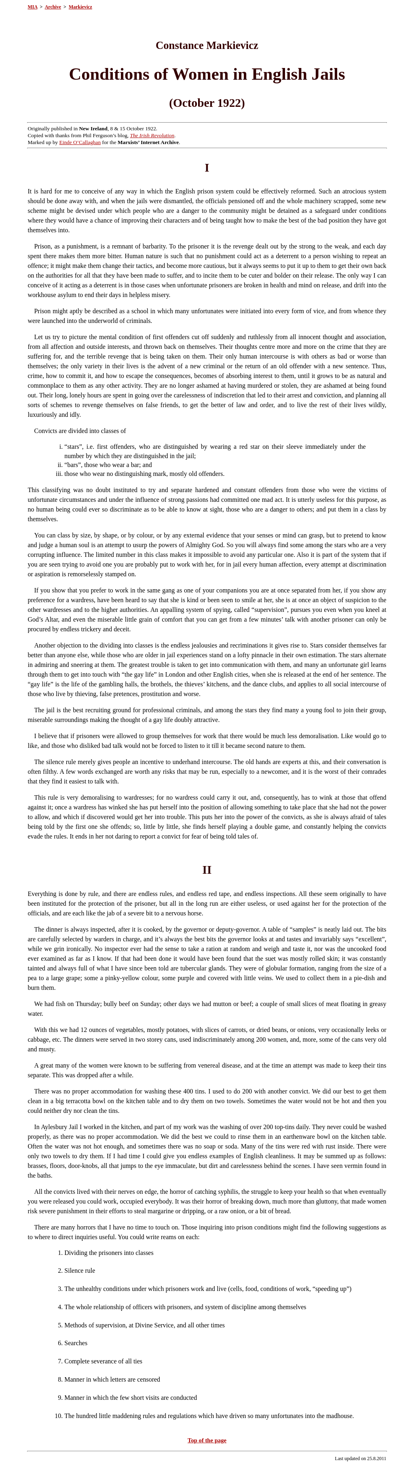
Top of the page (207, 1440)
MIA (32, 7)
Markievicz (80, 7)
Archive (53, 7)
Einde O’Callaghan (80, 142)
